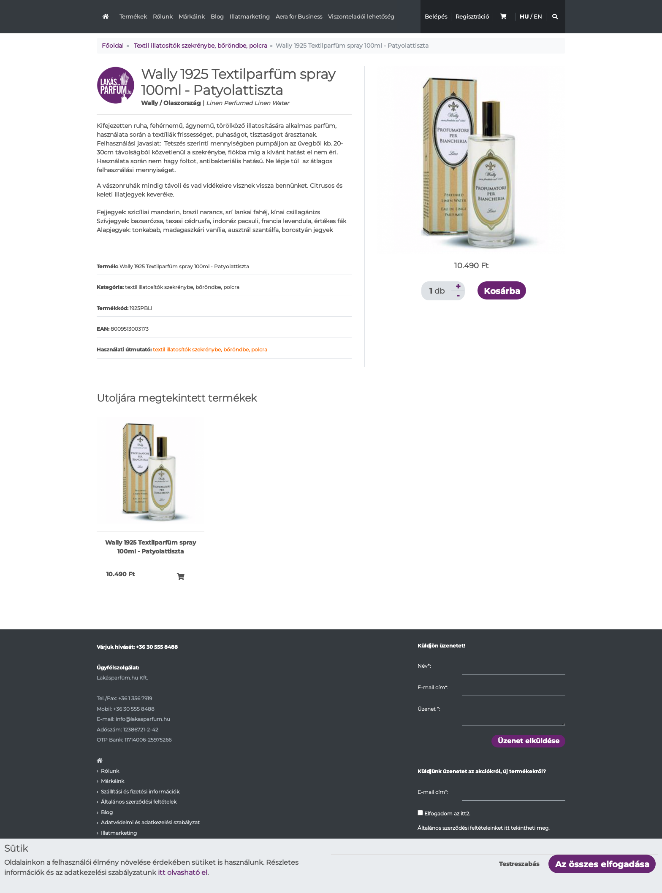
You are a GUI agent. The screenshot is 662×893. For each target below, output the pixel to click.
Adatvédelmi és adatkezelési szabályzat (150, 822)
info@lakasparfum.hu (143, 719)
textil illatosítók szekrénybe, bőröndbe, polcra (210, 349)
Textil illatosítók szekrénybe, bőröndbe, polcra (200, 45)
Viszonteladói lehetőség (361, 16)
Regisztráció (472, 16)
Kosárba (502, 291)
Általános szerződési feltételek (138, 802)
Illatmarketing (250, 16)
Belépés (436, 16)
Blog (217, 16)
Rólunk (163, 16)
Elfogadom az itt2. (444, 813)
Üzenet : (429, 709)
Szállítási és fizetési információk (140, 791)
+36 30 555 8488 (157, 647)
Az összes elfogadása (602, 864)
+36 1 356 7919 (135, 698)
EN (538, 16)
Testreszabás (519, 864)
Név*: (424, 666)
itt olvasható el (182, 873)
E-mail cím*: (433, 687)
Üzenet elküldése (528, 741)
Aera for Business (299, 16)
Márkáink (192, 16)
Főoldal (113, 45)
